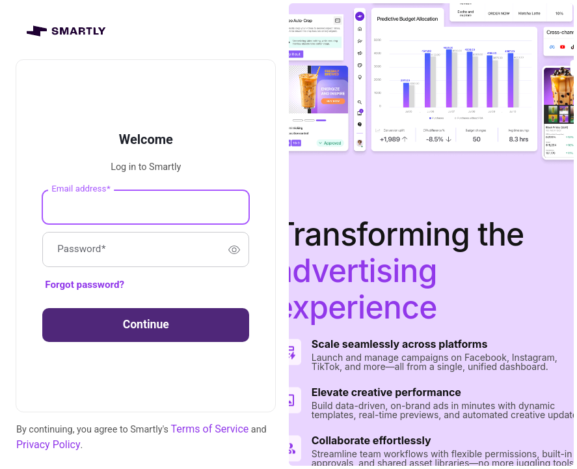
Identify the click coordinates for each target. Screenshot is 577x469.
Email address (80, 188)
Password (81, 249)
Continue (146, 324)
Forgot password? (84, 285)
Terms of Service (210, 429)
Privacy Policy (48, 444)
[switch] (234, 249)
